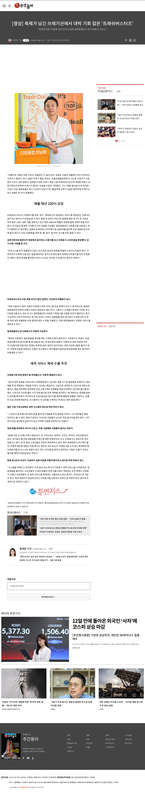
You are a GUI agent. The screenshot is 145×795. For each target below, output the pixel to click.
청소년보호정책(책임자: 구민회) (83, 777)
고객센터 (45, 777)
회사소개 (12, 777)
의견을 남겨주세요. (17, 586)
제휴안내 (37, 777)
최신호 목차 (110, 739)
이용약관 (52, 777)
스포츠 (69, 747)
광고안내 (128, 743)
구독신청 (128, 739)
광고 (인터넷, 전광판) (25, 777)
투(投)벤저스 (14, 512)
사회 (68, 739)
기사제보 (128, 735)
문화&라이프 (72, 743)
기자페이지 (109, 747)
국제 (88, 739)
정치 (68, 735)
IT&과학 (89, 743)
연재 (107, 735)
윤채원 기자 (25, 548)
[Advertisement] (42, 278)
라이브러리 (109, 743)
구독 (26, 40)
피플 (88, 747)
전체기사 (70, 751)
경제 (88, 735)
